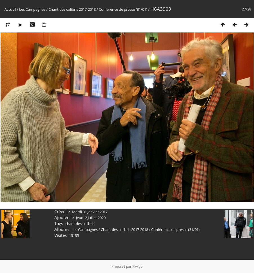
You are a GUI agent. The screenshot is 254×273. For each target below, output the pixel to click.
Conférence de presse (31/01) (123, 9)
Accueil (10, 9)
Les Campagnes (32, 9)
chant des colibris (79, 223)
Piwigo (137, 266)
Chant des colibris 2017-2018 (72, 9)
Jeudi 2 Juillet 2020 (91, 217)
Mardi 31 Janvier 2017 (90, 211)
